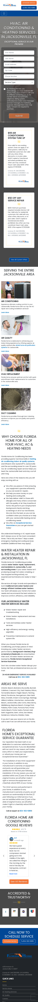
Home (4, 985)
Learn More (5, 312)
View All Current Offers (19, 260)
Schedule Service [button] (29, 3)
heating (33, 459)
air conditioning (7, 461)
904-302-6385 (29, 8)
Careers (5, 999)
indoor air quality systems (24, 461)
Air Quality (6, 995)
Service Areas (7, 988)
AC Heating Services (9, 992)
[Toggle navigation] (4, 13)
